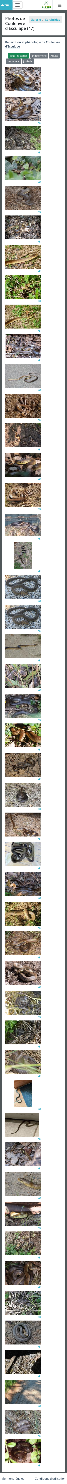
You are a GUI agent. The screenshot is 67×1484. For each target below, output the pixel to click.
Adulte (54, 55)
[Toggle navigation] (18, 5)
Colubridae (52, 20)
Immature (13, 61)
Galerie (36, 20)
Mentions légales (12, 1479)
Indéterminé (39, 55)
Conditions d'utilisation (50, 1479)
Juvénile (27, 61)
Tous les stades (18, 55)
